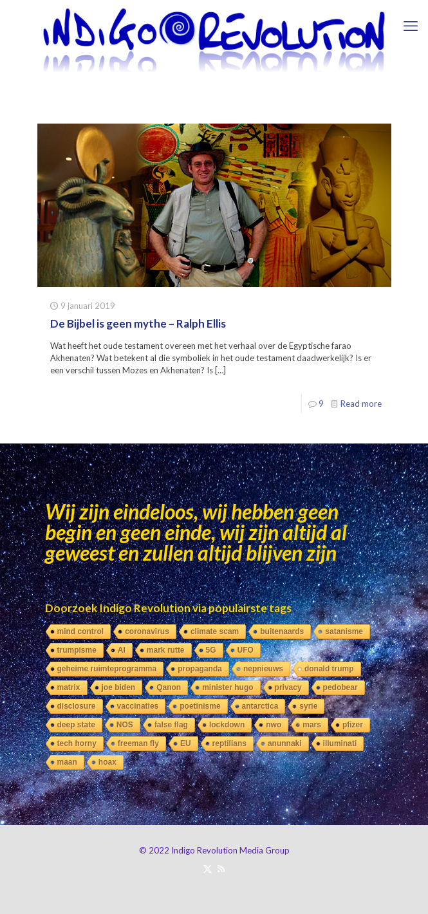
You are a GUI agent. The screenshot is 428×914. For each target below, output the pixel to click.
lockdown (227, 724)
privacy (288, 687)
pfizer (352, 724)
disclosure (76, 706)
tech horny (77, 743)
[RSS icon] (221, 868)
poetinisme (200, 706)
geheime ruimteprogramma (107, 668)
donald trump (329, 668)
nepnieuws (263, 668)
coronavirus (147, 631)
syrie (308, 706)
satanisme (344, 631)
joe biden (119, 687)
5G (211, 650)
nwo (273, 724)
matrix (68, 687)
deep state (76, 724)
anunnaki (285, 743)
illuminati (340, 743)
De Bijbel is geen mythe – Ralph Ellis (138, 323)
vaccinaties (138, 706)
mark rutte (166, 650)
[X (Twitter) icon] (207, 868)
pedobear (340, 687)
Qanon (168, 687)
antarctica (260, 706)
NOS (124, 724)
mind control (80, 631)
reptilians (229, 743)
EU (185, 743)
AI (122, 650)
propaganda (200, 668)
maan (67, 762)
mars (311, 724)
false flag (171, 724)
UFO (245, 650)
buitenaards (282, 631)
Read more (361, 403)
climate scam (215, 631)
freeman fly (138, 743)
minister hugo (227, 687)
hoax (107, 762)
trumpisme (77, 650)
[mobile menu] (411, 26)
